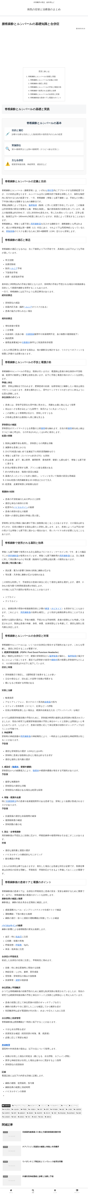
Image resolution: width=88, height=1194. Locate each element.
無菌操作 (21, 1114)
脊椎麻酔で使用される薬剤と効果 (43, 91)
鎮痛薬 (47, 703)
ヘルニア (13, 270)
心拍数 (69, 1111)
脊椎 (54, 1114)
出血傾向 (15, 1111)
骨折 (28, 1118)
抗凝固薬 (30, 335)
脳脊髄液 (33, 206)
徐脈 (62, 1111)
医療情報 (6, 1107)
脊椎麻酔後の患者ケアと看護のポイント (45, 99)
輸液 (14, 1118)
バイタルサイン (21, 509)
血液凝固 (6, 1118)
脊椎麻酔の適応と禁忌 (38, 84)
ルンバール (73, 1107)
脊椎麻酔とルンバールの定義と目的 (44, 80)
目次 (41, 71)
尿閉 (18, 981)
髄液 (34, 1118)
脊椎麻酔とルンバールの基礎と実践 (41, 76)
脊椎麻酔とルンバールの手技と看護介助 (45, 88)
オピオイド (56, 610)
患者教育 (6, 1046)
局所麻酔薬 (36, 225)
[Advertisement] (44, 47)
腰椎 (79, 1114)
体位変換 (6, 1111)
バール (64, 1107)
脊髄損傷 (10, 233)
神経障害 (38, 1114)
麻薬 (47, 610)
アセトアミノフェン (19, 1107)
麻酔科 (54, 661)
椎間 (14, 1114)
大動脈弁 (26, 344)
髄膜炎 (15, 768)
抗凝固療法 (11, 802)
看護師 (30, 1114)
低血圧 (19, 938)
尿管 (40, 1111)
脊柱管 (50, 192)
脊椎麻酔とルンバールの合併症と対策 (44, 95)
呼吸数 (19, 946)
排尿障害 (6, 1114)
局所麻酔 (54, 1111)
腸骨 (43, 430)
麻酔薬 (48, 1118)
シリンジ (42, 1107)
